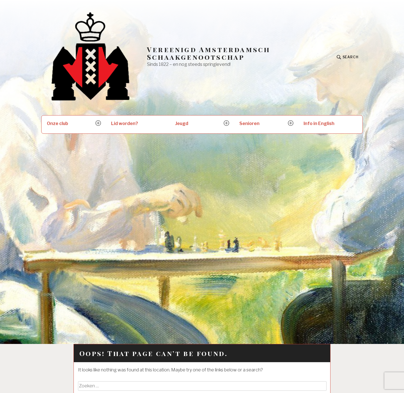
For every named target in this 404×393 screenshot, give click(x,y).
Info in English (319, 123)
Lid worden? (124, 123)
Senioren (249, 123)
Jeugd (181, 123)
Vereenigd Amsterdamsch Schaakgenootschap (208, 53)
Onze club (57, 123)
